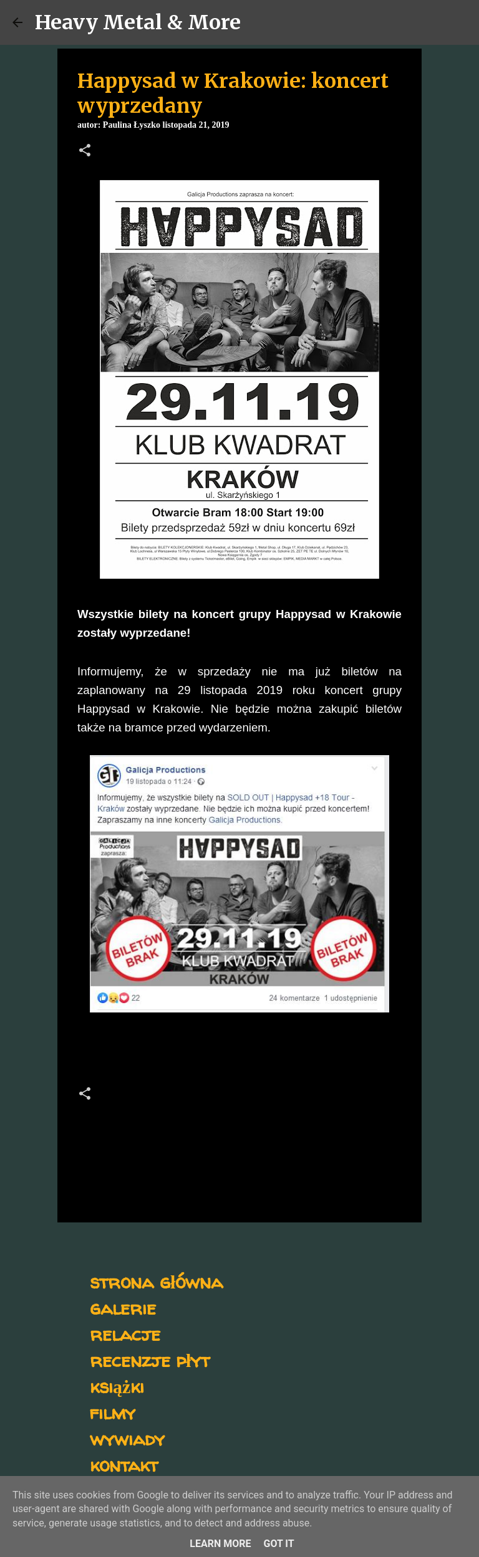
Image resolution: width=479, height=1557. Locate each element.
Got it (278, 1544)
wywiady (127, 1438)
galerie (123, 1307)
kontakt (124, 1464)
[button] (84, 151)
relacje (125, 1333)
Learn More (220, 1544)
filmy (112, 1412)
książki (117, 1386)
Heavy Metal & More (138, 22)
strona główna (156, 1281)
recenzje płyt (150, 1360)
